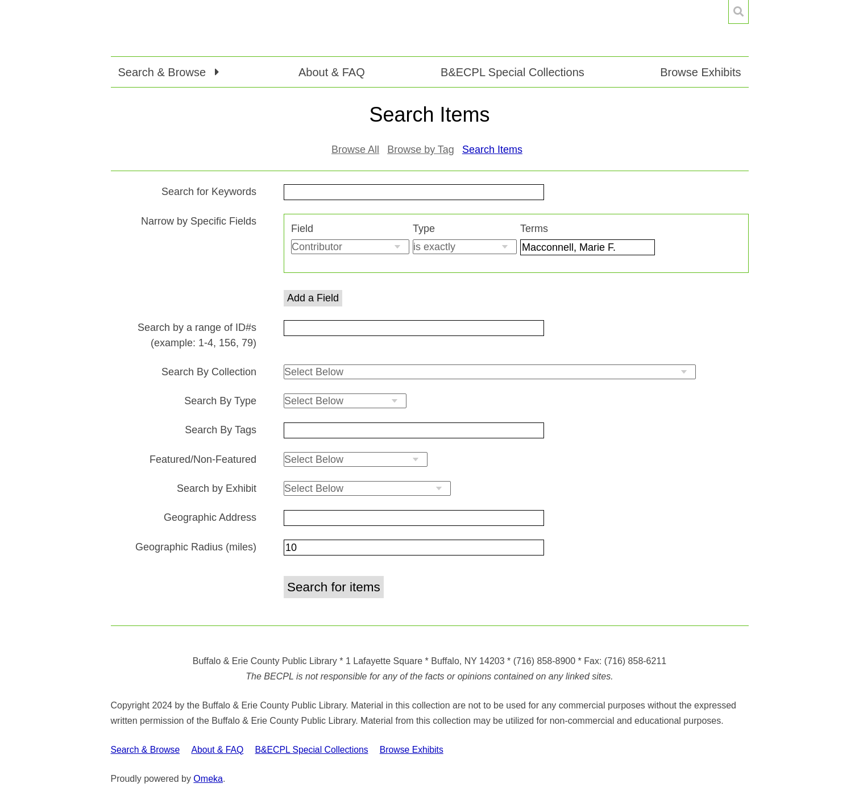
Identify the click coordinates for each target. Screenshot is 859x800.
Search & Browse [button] (163, 72)
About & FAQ (331, 72)
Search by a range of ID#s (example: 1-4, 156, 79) (197, 335)
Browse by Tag (420, 149)
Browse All (355, 149)
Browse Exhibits (700, 72)
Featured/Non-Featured (203, 459)
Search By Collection (208, 372)
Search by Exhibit (216, 488)
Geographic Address (210, 517)
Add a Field (313, 298)
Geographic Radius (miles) (195, 547)
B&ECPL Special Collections (512, 72)
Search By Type (220, 401)
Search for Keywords (208, 191)
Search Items (492, 149)
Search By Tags (220, 430)
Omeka (208, 779)
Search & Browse (145, 750)
